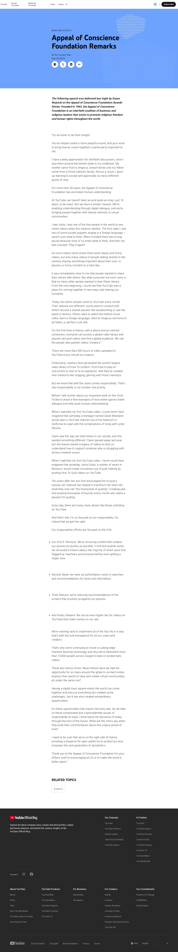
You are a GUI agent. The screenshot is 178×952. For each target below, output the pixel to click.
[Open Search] (155, 4)
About (12, 895)
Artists (108, 895)
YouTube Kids (48, 895)
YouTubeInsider (143, 861)
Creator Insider (111, 834)
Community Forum (18, 922)
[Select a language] (154, 943)
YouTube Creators (113, 829)
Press (12, 900)
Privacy (86, 944)
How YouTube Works (19, 911)
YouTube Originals (50, 906)
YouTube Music (143, 856)
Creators (109, 900)
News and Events (62, 30)
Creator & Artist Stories (61, 4)
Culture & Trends (82, 4)
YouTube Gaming (143, 845)
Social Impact (142, 906)
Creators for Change (145, 895)
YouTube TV (141, 850)
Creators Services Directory (117, 922)
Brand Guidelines (70, 944)
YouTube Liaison (112, 845)
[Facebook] (31, 874)
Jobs (12, 906)
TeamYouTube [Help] (114, 839)
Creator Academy (112, 906)
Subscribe (169, 4)
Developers (78, 900)
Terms (97, 944)
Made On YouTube (115, 4)
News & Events (38, 4)
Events (58, 789)
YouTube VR (110, 927)
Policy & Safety (38, 944)
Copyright (54, 944)
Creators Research (113, 916)
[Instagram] (23, 874)
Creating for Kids (112, 911)
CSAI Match (141, 900)
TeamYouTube (142, 839)
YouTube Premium (50, 911)
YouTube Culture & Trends (21, 916)
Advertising (78, 895)
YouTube (109, 823)
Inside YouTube (98, 4)
